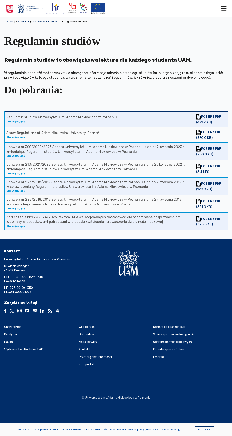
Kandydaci (11, 334)
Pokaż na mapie (15, 281)
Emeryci (158, 357)
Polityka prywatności (92, 429)
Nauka (8, 342)
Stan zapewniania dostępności (174, 334)
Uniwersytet (12, 327)
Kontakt (84, 349)
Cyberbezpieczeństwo (168, 349)
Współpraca (87, 327)
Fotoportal (86, 364)
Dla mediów (86, 334)
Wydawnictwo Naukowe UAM (23, 349)
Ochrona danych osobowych (172, 342)
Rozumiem (204, 429)
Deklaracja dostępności (169, 327)
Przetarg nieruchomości (95, 357)
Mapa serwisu (88, 342)
